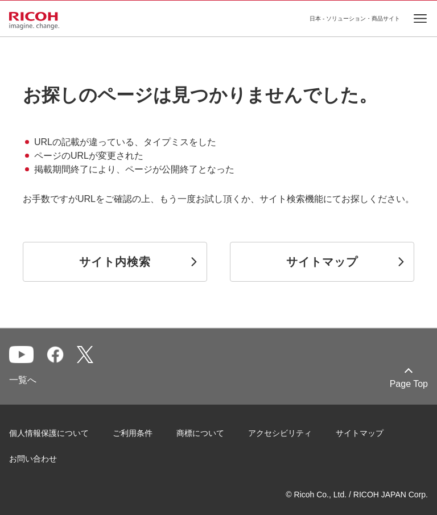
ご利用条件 (132, 433)
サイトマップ (360, 433)
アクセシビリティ (280, 433)
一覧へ (22, 380)
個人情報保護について (49, 433)
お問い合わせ (33, 458)
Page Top (409, 384)
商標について (200, 433)
